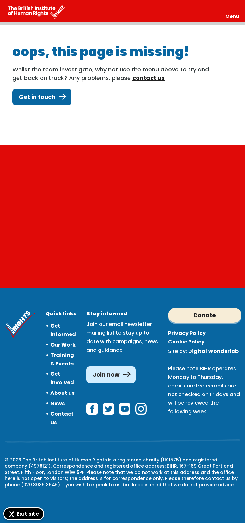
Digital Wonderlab (213, 351)
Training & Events (62, 359)
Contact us (62, 418)
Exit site (28, 514)
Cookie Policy (186, 341)
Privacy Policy (187, 333)
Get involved (62, 378)
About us (62, 393)
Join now (106, 375)
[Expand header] (232, 11)
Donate (205, 315)
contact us (148, 78)
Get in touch (41, 97)
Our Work (63, 345)
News (57, 403)
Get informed (63, 330)
